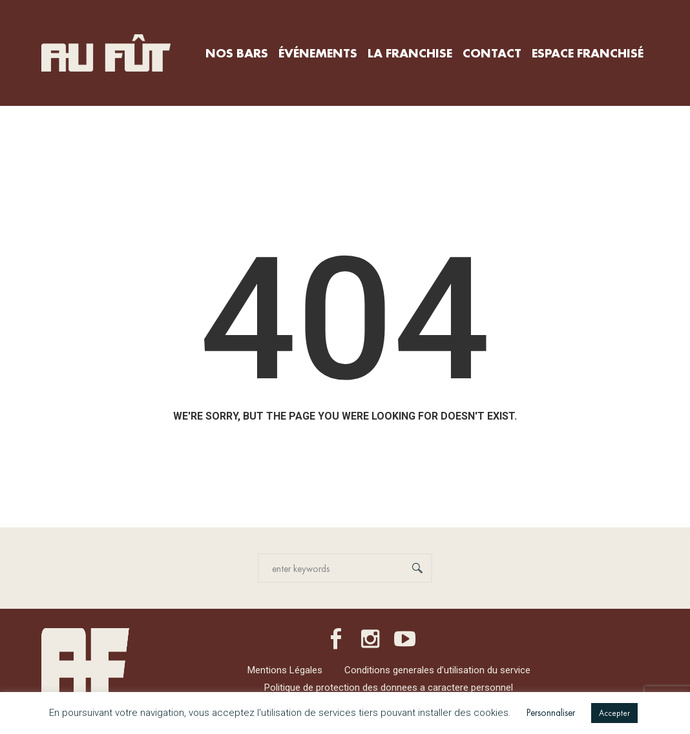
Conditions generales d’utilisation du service (437, 670)
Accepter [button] (614, 713)
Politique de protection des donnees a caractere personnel (388, 687)
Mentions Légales (284, 670)
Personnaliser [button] (551, 712)
